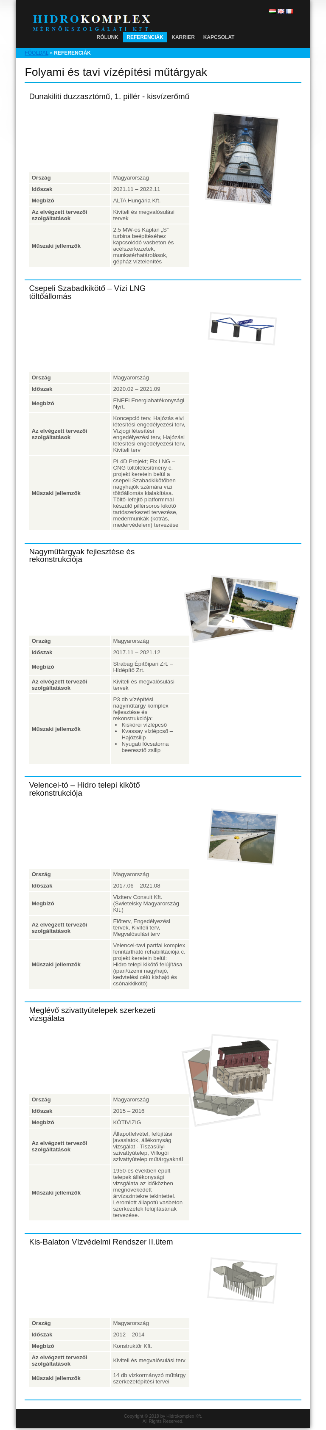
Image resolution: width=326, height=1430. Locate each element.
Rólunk (107, 37)
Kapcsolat (219, 37)
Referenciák (144, 37)
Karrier (183, 37)
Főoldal (36, 53)
